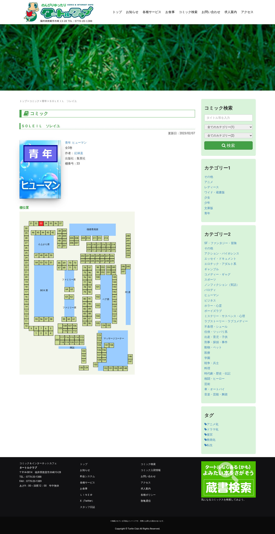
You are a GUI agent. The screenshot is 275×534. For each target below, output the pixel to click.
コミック (34, 101)
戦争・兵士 (211, 363)
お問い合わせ (211, 12)
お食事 (170, 12)
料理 (207, 368)
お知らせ (132, 12)
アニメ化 (211, 424)
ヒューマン (79, 142)
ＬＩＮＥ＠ (86, 494)
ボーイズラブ (213, 310)
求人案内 (230, 12)
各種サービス (152, 12)
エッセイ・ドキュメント (220, 258)
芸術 (207, 384)
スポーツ (210, 279)
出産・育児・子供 (216, 337)
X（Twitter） (87, 500)
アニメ (208, 182)
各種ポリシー (148, 494)
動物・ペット (213, 347)
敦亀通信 (146, 500)
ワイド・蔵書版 (214, 192)
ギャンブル (211, 269)
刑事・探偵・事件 (216, 342)
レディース (211, 187)
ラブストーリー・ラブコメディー (226, 321)
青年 (44, 101)
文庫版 (208, 208)
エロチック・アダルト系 (220, 263)
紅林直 (78, 153)
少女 (207, 197)
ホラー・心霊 (213, 305)
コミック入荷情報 (151, 470)
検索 (228, 145)
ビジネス (210, 300)
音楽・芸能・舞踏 (216, 394)
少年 (207, 202)
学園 (207, 358)
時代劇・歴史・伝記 (217, 373)
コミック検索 (188, 12)
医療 (207, 352)
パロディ (210, 290)
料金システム (87, 476)
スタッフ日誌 (87, 507)
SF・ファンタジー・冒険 (220, 243)
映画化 (210, 439)
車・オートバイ (214, 389)
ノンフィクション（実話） (221, 284)
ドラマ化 (211, 429)
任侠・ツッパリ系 (216, 331)
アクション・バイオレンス (221, 253)
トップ (117, 12)
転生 (208, 445)
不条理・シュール (216, 326)
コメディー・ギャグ (217, 274)
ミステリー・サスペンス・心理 (224, 316)
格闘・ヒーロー (214, 378)
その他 (208, 176)
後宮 (208, 434)
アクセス (247, 12)
